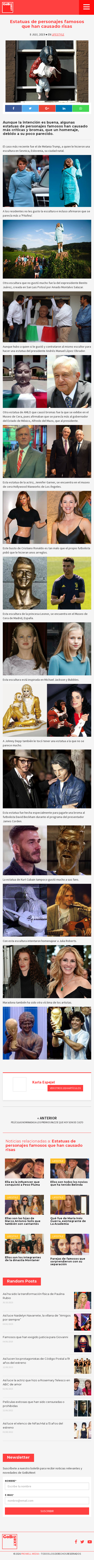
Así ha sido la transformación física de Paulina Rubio (47, 1300)
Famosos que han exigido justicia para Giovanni (47, 1343)
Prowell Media (30, 1553)
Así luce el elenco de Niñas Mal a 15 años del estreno (47, 1430)
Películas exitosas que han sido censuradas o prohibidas (47, 1408)
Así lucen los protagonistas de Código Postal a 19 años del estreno (47, 1365)
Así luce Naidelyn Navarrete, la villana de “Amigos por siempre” (47, 1322)
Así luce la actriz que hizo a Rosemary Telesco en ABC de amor (47, 1386)
